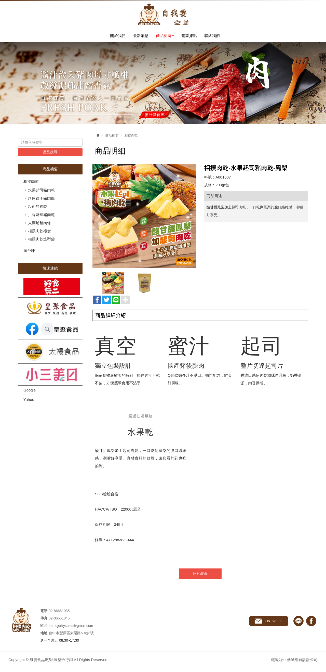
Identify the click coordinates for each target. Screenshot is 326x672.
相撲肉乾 (31, 187)
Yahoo (28, 405)
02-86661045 (59, 622)
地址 (43, 637)
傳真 (43, 623)
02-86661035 (59, 615)
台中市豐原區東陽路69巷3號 (71, 637)
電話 (43, 615)
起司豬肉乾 (37, 212)
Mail (43, 630)
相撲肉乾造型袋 (41, 245)
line (298, 625)
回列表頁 (200, 578)
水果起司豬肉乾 (41, 196)
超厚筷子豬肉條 (41, 204)
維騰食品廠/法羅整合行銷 (163, 17)
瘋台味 (29, 256)
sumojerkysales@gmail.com (71, 630)
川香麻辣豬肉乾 (41, 220)
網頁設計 (276, 664)
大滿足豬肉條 (39, 228)
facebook (311, 625)
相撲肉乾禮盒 (39, 236)
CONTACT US (271, 625)
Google (29, 396)
